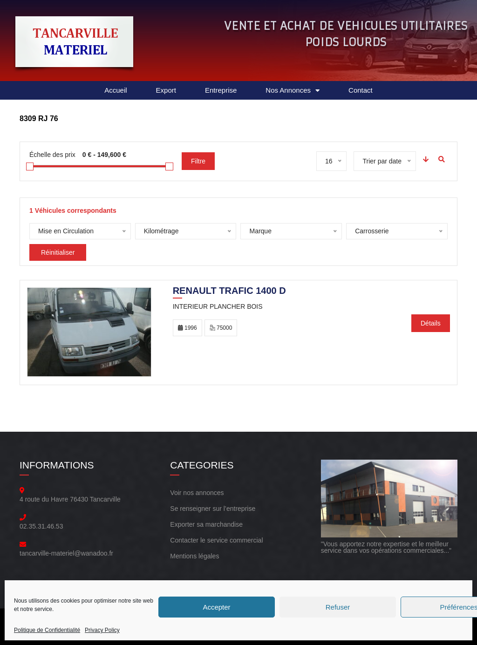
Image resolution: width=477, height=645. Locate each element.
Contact (360, 90)
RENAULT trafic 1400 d (229, 291)
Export (166, 90)
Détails (431, 323)
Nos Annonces (293, 90)
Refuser (338, 607)
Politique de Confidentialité (47, 630)
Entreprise (221, 90)
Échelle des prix (52, 154)
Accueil (115, 90)
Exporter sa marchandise (206, 524)
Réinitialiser (58, 252)
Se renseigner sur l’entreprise (212, 508)
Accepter (216, 607)
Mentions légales (194, 556)
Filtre (198, 161)
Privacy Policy (102, 630)
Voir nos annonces (197, 492)
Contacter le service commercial (216, 540)
